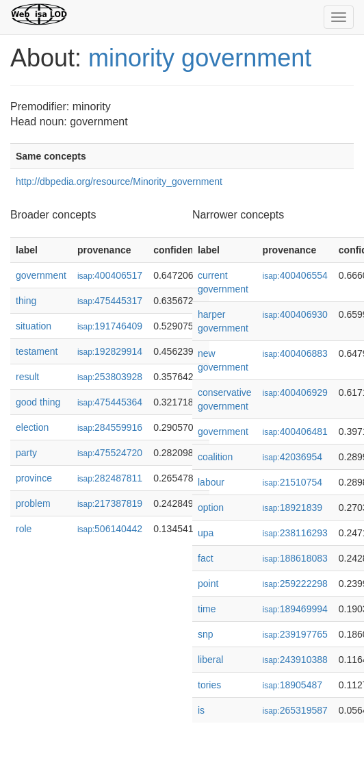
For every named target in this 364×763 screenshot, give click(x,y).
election (32, 427)
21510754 (292, 482)
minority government (199, 58)
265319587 (295, 710)
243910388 (295, 659)
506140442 (109, 528)
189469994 (295, 608)
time (207, 608)
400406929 (295, 392)
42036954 (292, 456)
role (23, 528)
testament (36, 351)
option (211, 507)
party (26, 452)
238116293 (295, 532)
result (27, 376)
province (34, 478)
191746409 (109, 326)
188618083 (295, 558)
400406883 (295, 353)
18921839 (292, 507)
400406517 (109, 275)
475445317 (109, 300)
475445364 (109, 402)
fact (205, 558)
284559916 (109, 427)
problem (33, 503)
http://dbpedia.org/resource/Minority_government (119, 181)
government (41, 275)
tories (209, 684)
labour (211, 482)
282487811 (109, 478)
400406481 (295, 431)
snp (205, 634)
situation (33, 326)
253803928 (109, 376)
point (208, 583)
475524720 (109, 452)
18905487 (292, 684)
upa (205, 532)
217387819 (109, 503)
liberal (210, 659)
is (201, 710)
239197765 (295, 634)
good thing (38, 402)
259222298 (295, 583)
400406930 (295, 314)
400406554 (295, 275)
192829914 (109, 351)
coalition (215, 456)
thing (26, 300)
